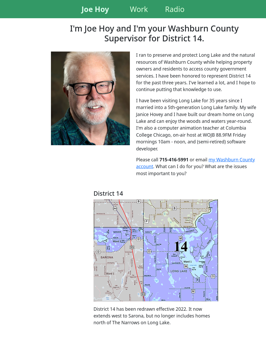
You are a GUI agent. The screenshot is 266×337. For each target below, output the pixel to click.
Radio (174, 9)
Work (139, 9)
